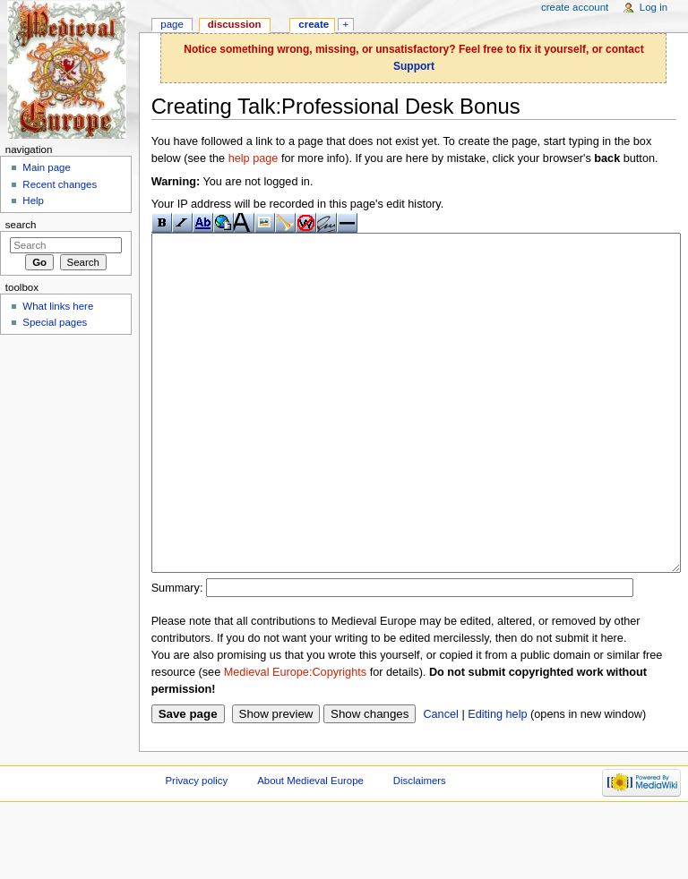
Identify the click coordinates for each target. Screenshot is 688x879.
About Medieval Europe (310, 847)
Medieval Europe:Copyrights (295, 739)
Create (313, 24)
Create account (574, 7)
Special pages (54, 322)
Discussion (235, 24)
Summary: (177, 655)
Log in (653, 7)
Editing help (497, 781)
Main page (46, 167)
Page (171, 24)
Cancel (441, 781)
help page (253, 158)
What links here (57, 306)
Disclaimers (419, 847)
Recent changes (59, 184)
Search (21, 224)
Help (33, 200)
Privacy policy (196, 847)
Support (413, 66)
